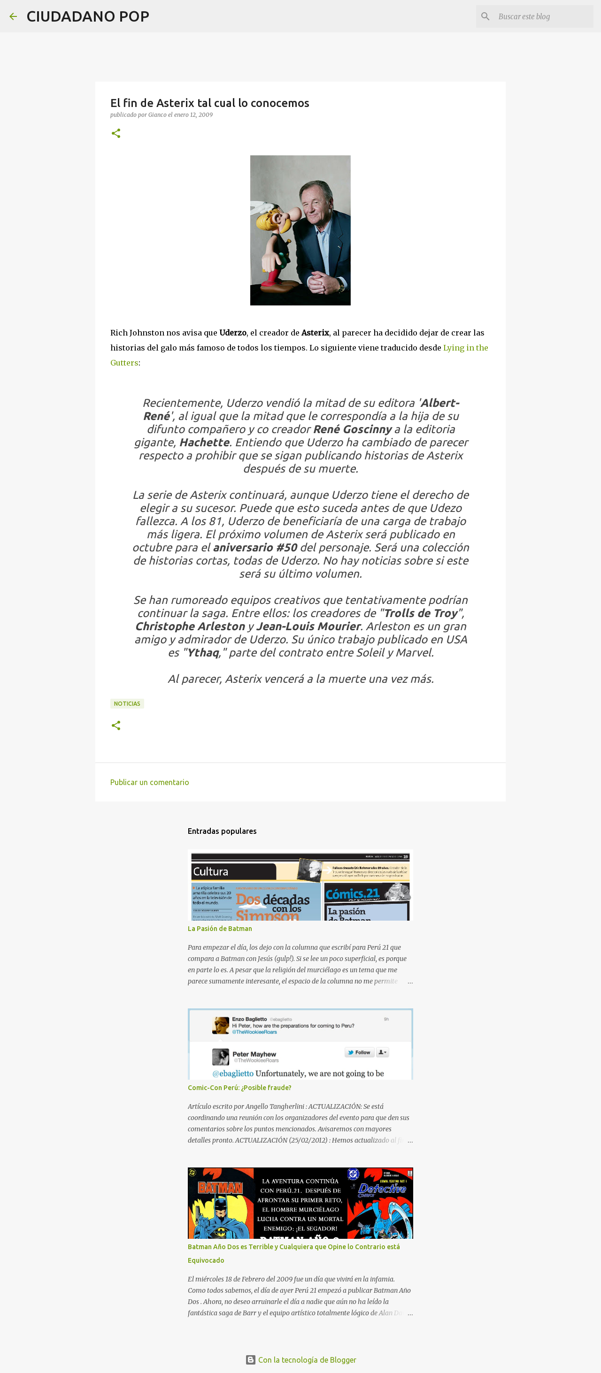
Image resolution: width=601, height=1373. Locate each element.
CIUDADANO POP (87, 16)
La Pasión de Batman (220, 928)
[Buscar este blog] (544, 16)
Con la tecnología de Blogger (300, 1360)
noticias (127, 704)
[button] (116, 134)
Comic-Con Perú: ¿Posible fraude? (240, 1087)
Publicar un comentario (149, 782)
